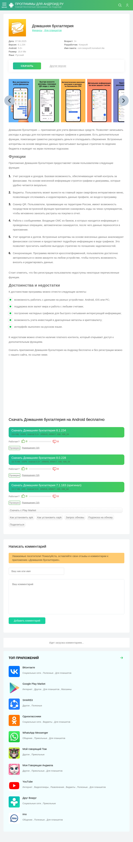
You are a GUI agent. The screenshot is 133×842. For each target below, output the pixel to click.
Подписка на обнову (100, 517)
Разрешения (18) (30, 475)
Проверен (14, 448)
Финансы (37, 30)
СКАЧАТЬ (27, 65)
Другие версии (58, 66)
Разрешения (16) (30, 447)
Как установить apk (21, 517)
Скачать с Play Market (23, 510)
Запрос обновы (75, 517)
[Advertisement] (38, 384)
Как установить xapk (49, 517)
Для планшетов (52, 30)
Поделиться (17, 524)
